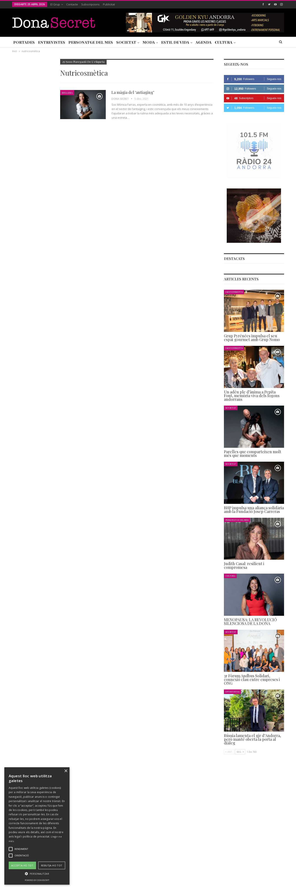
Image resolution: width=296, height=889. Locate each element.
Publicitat (109, 4)
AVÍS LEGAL (144, 872)
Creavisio (278, 882)
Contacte (72, 4)
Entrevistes (51, 42)
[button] (37, 873)
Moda (148, 42)
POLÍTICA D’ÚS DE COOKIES (175, 872)
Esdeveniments (234, 291)
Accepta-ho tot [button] (22, 865)
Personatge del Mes (90, 42)
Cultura (223, 42)
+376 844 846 (213, 843)
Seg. (240, 751)
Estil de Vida (175, 42)
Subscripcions (90, 4)
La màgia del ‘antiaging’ (132, 92)
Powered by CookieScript (37, 880)
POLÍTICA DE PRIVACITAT (114, 872)
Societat (126, 42)
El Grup (55, 4)
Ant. (229, 751)
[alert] (36, 826)
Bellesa (67, 92)
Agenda (203, 42)
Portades (24, 42)
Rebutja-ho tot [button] (51, 865)
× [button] (65, 771)
